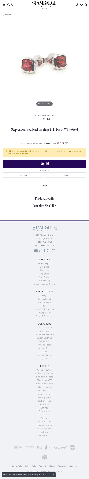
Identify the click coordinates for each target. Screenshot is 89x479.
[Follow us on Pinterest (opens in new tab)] (48, 250)
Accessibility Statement (67, 466)
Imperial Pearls (44, 344)
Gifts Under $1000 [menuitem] (44, 383)
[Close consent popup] (53, 474)
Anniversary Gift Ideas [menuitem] (44, 373)
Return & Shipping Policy (44, 309)
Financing (44, 270)
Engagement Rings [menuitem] (44, 394)
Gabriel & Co (44, 341)
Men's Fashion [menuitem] (44, 421)
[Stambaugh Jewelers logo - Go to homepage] (44, 5)
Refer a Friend (44, 299)
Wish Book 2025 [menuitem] (44, 370)
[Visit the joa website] (48, 447)
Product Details (44, 199)
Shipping (23, 175)
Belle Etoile (44, 331)
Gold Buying (44, 277)
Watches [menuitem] (44, 418)
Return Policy (17, 466)
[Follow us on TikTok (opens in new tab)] (40, 250)
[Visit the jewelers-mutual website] (60, 447)
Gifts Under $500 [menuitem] (44, 380)
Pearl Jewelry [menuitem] (44, 411)
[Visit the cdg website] (72, 447)
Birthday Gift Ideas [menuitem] (44, 376)
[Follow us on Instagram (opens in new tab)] (53, 250)
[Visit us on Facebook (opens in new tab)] (44, 250)
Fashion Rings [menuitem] (44, 401)
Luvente (44, 351)
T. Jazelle (44, 358)
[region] (44, 66)
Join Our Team (44, 302)
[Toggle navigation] (4, 4)
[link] (12, 5)
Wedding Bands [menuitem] (44, 397)
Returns (66, 175)
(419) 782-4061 (44, 119)
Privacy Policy (44, 312)
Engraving (44, 266)
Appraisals (44, 273)
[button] (8, 5)
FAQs (44, 295)
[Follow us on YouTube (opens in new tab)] (36, 250)
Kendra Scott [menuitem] (44, 435)
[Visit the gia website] (18, 447)
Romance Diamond (44, 355)
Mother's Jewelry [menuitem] (44, 428)
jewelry (8, 14)
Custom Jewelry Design (44, 284)
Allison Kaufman (44, 327)
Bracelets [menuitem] (44, 414)
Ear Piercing (44, 280)
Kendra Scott (44, 348)
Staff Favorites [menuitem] (44, 390)
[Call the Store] (44, 241)
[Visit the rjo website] (39, 447)
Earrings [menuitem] (44, 407)
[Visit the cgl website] (44, 457)
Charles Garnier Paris (44, 334)
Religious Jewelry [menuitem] (44, 387)
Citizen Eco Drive (44, 338)
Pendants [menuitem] (44, 404)
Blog (45, 306)
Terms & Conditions (44, 316)
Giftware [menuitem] (44, 432)
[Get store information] (44, 245)
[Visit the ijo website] (30, 447)
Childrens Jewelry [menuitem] (44, 425)
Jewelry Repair (44, 263)
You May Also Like (44, 206)
